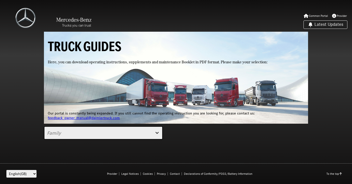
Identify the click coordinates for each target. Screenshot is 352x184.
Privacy (161, 173)
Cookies (148, 173)
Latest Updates (325, 24)
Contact (175, 173)
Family (103, 133)
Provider (112, 173)
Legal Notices (130, 173)
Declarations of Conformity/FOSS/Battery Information (218, 173)
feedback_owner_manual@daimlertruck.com (84, 118)
